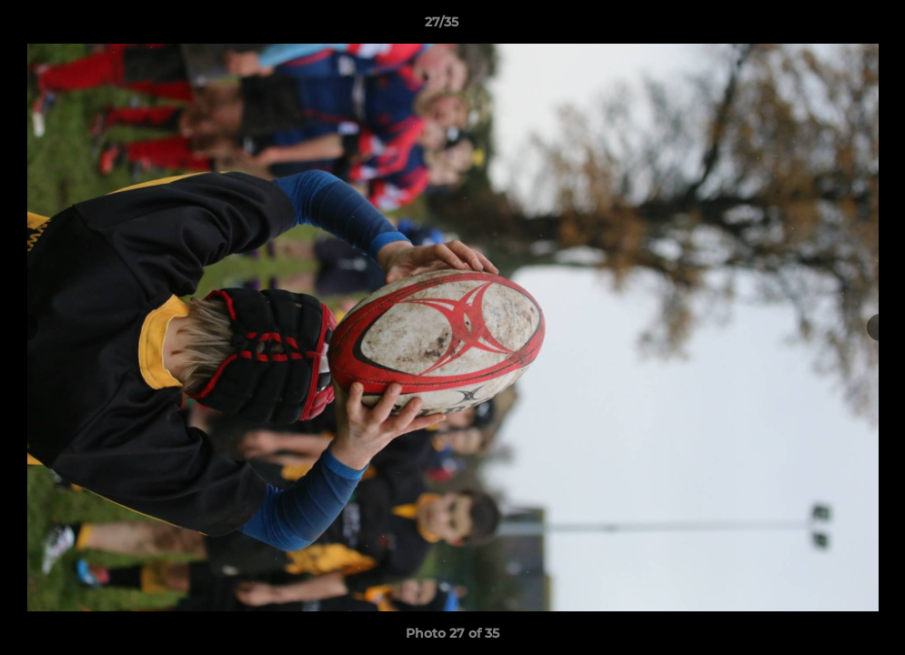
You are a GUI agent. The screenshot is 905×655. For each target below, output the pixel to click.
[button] (829, 26)
